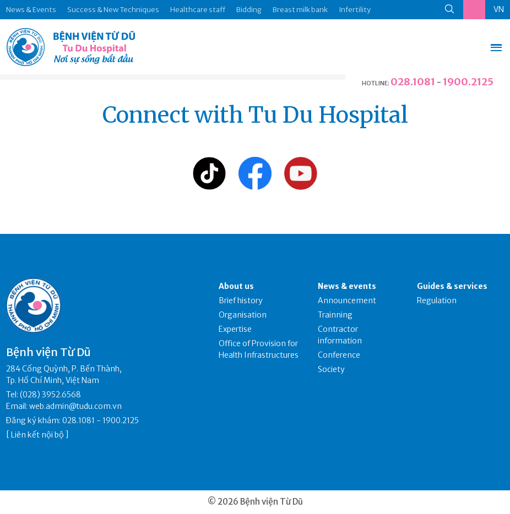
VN (498, 9)
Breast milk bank (300, 9)
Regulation (437, 300)
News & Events (31, 9)
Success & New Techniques (113, 9)
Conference (339, 355)
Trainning (335, 315)
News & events (347, 286)
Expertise (235, 329)
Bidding (249, 9)
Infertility (355, 9)
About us (236, 286)
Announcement (347, 300)
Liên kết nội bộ (37, 435)
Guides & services (452, 286)
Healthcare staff (197, 9)
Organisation (243, 315)
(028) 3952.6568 (50, 395)
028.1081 (412, 81)
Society (331, 369)
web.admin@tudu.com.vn (75, 406)
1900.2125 (468, 81)
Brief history (241, 300)
